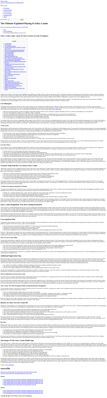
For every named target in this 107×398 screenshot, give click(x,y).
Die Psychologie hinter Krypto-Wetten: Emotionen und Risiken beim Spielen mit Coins (23, 379)
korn (27, 27)
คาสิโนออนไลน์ (7, 11)
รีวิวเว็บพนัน (6, 8)
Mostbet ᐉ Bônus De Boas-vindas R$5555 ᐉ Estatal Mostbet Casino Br (19, 384)
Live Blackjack (8, 43)
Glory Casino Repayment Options (12, 74)
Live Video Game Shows (10, 46)
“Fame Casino (8, 44)
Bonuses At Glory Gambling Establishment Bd (15, 61)
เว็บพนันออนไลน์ (7, 15)
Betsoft (6, 76)
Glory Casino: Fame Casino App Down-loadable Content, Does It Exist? (14, 84)
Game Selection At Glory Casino (12, 82)
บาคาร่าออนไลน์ (7, 13)
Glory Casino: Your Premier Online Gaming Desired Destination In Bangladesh (15, 59)
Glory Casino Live (9, 75)
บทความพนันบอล (9, 364)
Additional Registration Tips (11, 56)
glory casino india (57, 109)
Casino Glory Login (9, 80)
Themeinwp (29, 395)
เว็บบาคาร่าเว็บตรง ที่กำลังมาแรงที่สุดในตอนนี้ (12, 2)
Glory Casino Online (9, 55)
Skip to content (4, 1)
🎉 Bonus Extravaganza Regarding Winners (15, 50)
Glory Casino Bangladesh (10, 78)
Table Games (8, 70)
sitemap (5, 16)
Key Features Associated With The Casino (14, 69)
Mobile (6, 79)
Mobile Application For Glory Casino (13, 85)
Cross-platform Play (9, 53)
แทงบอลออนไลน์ (7, 10)
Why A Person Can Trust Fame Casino (13, 57)
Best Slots (7, 62)
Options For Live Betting (10, 87)
